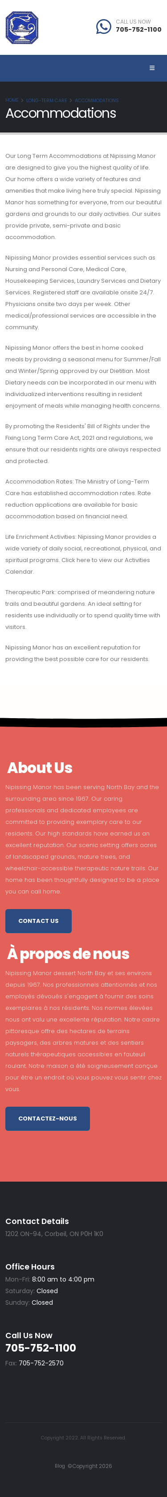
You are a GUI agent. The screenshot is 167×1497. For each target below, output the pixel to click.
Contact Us (38, 921)
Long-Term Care (46, 100)
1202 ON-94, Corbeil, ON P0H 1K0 (54, 1233)
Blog (60, 1466)
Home (12, 100)
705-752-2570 (41, 1363)
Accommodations (97, 100)
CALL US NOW (133, 22)
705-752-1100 (139, 29)
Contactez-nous (47, 1118)
